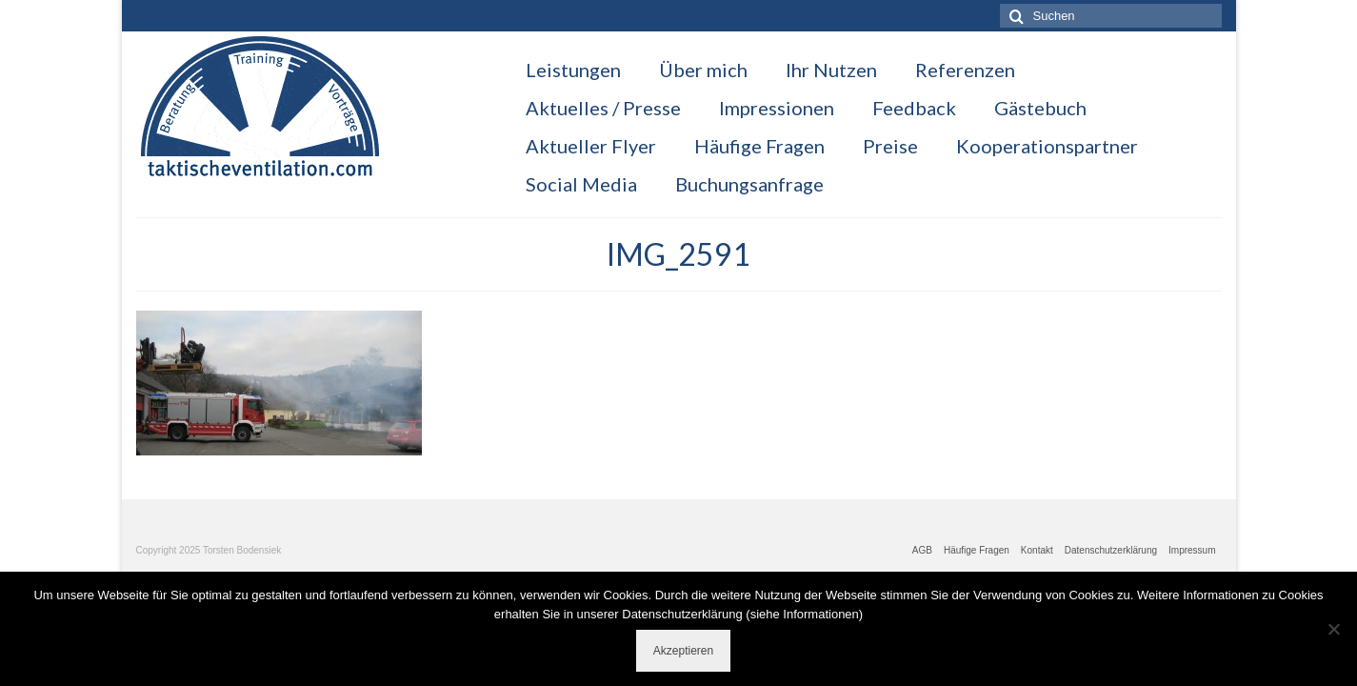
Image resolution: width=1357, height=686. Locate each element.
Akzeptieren (683, 650)
